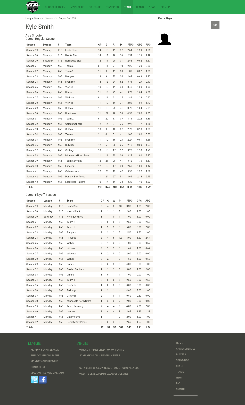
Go (215, 25)
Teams (140, 7)
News (152, 7)
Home (179, 343)
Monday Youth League (44, 361)
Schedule (95, 7)
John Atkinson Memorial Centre (99, 355)
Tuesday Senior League (45, 355)
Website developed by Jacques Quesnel (103, 373)
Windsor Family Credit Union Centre (101, 349)
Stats (127, 7)
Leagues (34, 343)
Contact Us (38, 367)
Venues (82, 343)
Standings (112, 7)
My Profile (77, 7)
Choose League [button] (55, 7)
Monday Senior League (45, 349)
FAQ (178, 383)
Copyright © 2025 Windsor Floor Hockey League (109, 368)
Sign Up (165, 7)
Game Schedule (185, 348)
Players (181, 354)
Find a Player (165, 18)
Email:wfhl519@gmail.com (47, 373)
